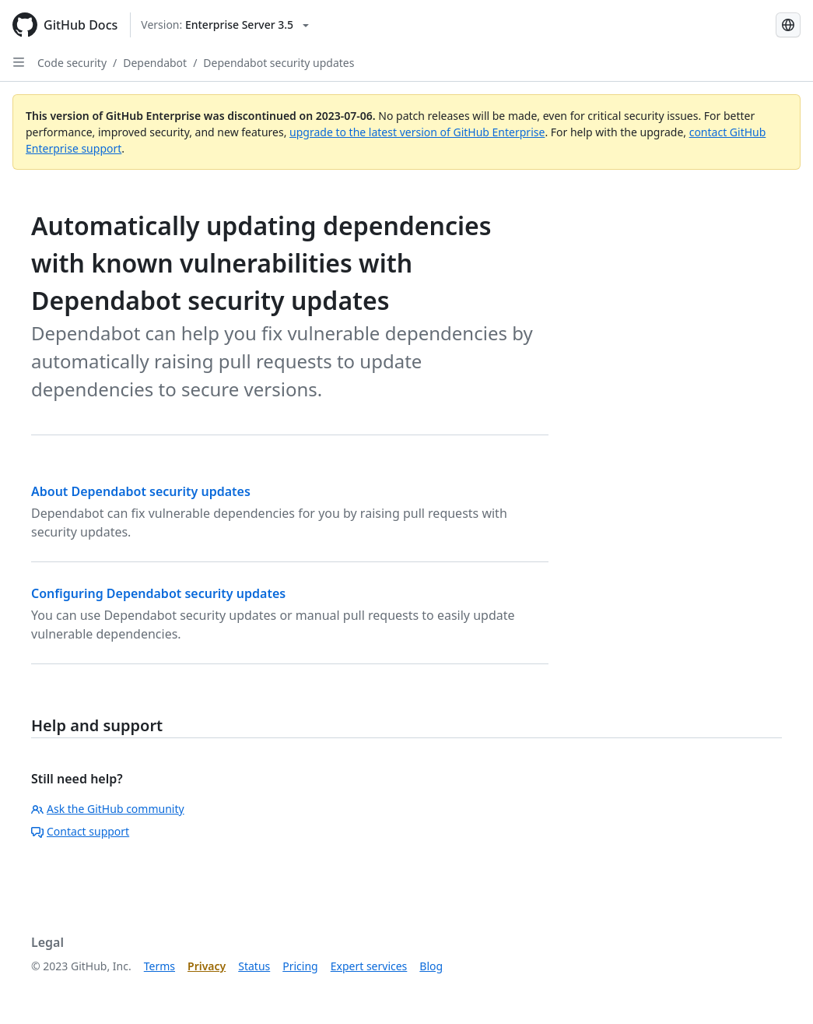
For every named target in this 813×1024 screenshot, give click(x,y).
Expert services (369, 966)
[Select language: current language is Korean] (788, 24)
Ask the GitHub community (107, 808)
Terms (159, 966)
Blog (431, 966)
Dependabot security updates (278, 62)
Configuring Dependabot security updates (158, 593)
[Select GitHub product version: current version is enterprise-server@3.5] (225, 24)
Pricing (299, 966)
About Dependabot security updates (141, 491)
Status (254, 966)
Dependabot (155, 62)
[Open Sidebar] (18, 62)
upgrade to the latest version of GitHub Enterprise (417, 132)
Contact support (80, 831)
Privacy (206, 966)
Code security (72, 62)
